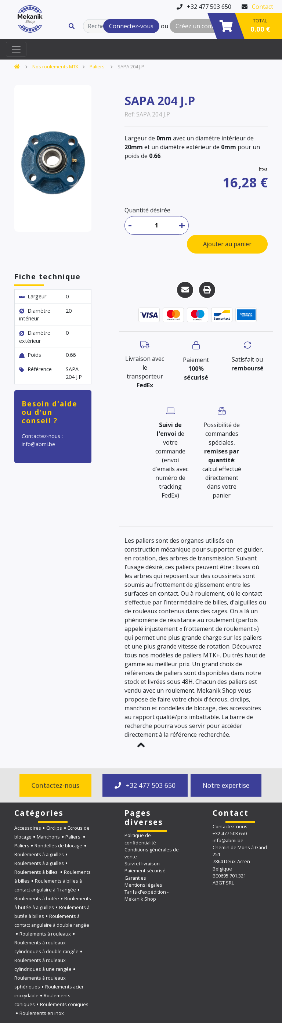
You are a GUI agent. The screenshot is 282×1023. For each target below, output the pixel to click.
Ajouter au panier (227, 244)
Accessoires (27, 828)
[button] (141, 745)
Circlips (54, 828)
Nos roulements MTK (55, 66)
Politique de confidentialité (140, 839)
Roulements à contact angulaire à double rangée (51, 920)
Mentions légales (143, 885)
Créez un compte (199, 26)
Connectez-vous (131, 26)
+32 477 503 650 (145, 785)
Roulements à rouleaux (45, 933)
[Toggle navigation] (16, 49)
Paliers (98, 66)
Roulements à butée (36, 898)
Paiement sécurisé (145, 870)
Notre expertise (226, 785)
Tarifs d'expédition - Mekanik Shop (146, 895)
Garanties (135, 878)
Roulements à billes (36, 872)
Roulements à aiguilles (39, 854)
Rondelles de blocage (58, 845)
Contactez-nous (55, 785)
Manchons (48, 836)
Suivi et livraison (142, 863)
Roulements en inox (41, 1013)
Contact (262, 7)
